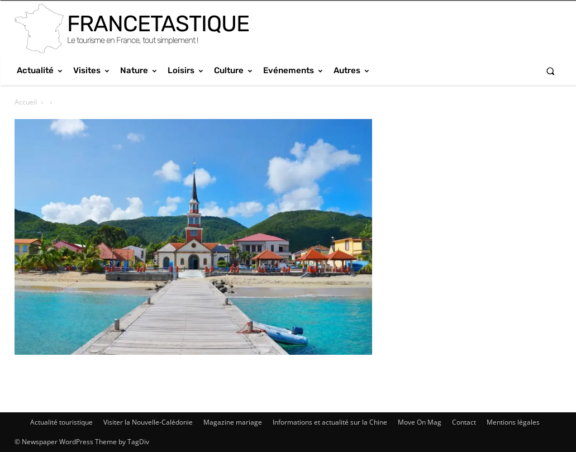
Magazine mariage (232, 422)
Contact (464, 422)
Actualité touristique (61, 422)
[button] (550, 70)
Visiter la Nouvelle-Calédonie (148, 422)
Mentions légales (513, 422)
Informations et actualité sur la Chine (330, 422)
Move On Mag (419, 422)
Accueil (26, 102)
